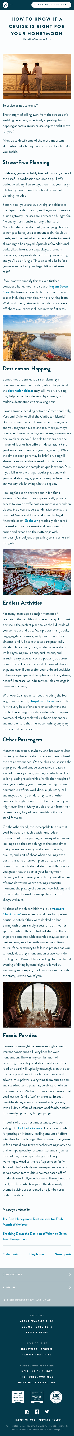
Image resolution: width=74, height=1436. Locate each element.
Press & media (37, 1332)
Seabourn (31, 520)
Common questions (37, 1327)
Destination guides (37, 1371)
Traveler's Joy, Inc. (19, 1426)
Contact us (12, 1274)
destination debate (20, 390)
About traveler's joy (37, 1321)
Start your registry (51, 4)
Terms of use (25, 1419)
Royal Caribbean (42, 700)
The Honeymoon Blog (37, 1376)
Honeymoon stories (37, 1349)
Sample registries (37, 1354)
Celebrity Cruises (30, 1127)
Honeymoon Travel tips (37, 1382)
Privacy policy (50, 1419)
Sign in (9, 1287)
